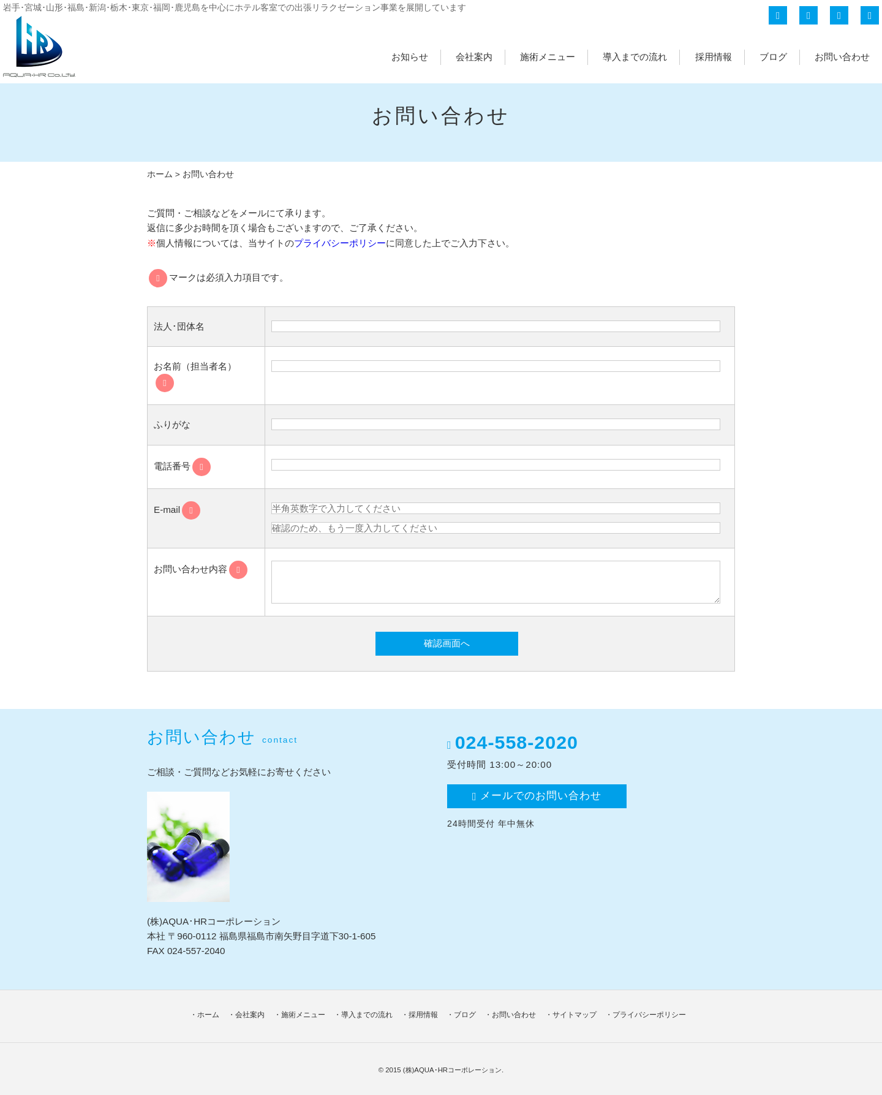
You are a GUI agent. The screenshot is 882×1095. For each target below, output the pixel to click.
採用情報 (713, 56)
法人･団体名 (179, 326)
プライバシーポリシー (340, 243)
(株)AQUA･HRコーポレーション (452, 1070)
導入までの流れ (635, 56)
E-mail (177, 509)
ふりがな (172, 424)
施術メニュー (547, 56)
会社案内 (474, 56)
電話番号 (182, 466)
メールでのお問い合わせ (536, 796)
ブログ (773, 56)
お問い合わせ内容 (200, 569)
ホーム (160, 174)
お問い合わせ (842, 56)
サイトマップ (574, 1014)
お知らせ (409, 56)
